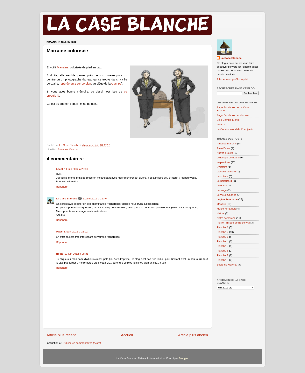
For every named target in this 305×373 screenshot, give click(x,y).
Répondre (61, 186)
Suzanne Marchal (68, 149)
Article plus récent (61, 335)
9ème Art (222, 124)
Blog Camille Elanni (228, 119)
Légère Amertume (227, 199)
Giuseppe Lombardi (228, 157)
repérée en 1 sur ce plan (75, 83)
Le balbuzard (224, 180)
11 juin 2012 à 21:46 (95, 198)
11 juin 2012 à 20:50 (76, 169)
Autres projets (225, 152)
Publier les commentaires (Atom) (82, 343)
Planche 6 (222, 250)
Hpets (59, 253)
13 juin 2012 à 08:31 (76, 253)
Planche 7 (222, 255)
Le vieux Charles (226, 194)
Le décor (222, 185)
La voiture (222, 176)
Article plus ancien (193, 335)
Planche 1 (222, 227)
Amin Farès (223, 148)
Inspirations (223, 162)
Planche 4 (222, 241)
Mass (59, 231)
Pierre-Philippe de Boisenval (233, 222)
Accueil (127, 335)
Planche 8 (222, 260)
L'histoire (222, 166)
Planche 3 (222, 236)
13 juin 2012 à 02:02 (76, 231)
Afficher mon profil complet (232, 79)
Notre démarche (226, 218)
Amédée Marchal (227, 143)
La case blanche (226, 171)
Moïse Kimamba (226, 208)
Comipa (116, 83)
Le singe (222, 190)
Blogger (183, 358)
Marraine (62, 67)
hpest (59, 169)
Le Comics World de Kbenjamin (235, 129)
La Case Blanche (66, 198)
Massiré (221, 204)
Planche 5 (222, 246)
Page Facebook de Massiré (233, 115)
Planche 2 (222, 232)
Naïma (220, 213)
